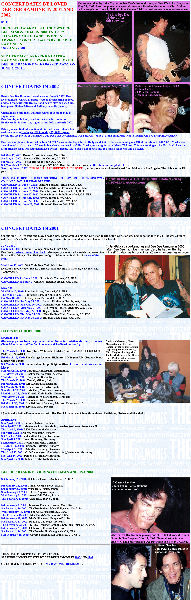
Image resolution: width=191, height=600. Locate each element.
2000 (21, 48)
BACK (4, 22)
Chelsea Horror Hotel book (29, 252)
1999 (4, 48)
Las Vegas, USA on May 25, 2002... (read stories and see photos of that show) (35, 134)
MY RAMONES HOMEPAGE (64, 563)
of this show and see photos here (109, 165)
